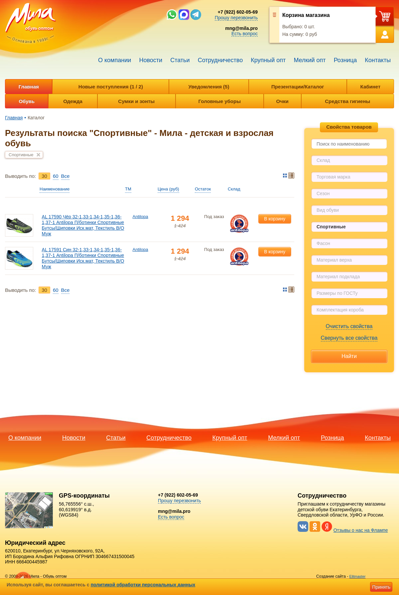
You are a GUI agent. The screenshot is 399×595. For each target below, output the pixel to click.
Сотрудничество (220, 60)
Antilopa (140, 216)
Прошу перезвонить (236, 17)
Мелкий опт (310, 60)
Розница (345, 60)
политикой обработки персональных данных (143, 584)
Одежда (72, 101)
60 (56, 176)
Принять (381, 587)
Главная (29, 86)
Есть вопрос (244, 33)
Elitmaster (357, 576)
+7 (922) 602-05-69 (238, 12)
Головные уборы (220, 101)
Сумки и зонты (136, 101)
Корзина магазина (306, 15)
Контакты (378, 60)
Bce (65, 176)
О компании (114, 60)
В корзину (274, 218)
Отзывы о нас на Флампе (360, 530)
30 (44, 176)
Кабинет (370, 86)
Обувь (27, 101)
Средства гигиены (347, 101)
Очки (282, 101)
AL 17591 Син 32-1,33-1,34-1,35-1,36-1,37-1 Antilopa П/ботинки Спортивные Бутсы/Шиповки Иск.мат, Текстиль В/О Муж (83, 258)
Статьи (180, 60)
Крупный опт (268, 60)
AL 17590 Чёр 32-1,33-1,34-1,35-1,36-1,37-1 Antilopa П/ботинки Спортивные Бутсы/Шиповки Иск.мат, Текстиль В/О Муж (83, 225)
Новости (150, 60)
